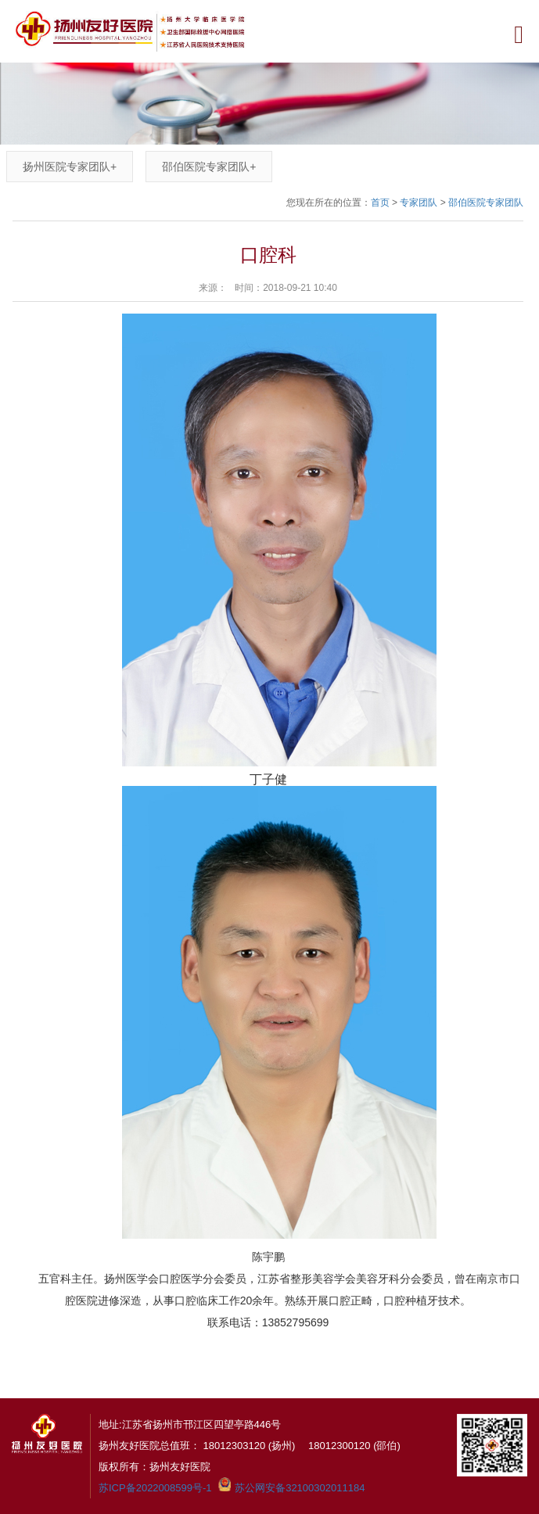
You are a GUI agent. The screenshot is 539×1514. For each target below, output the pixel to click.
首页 (380, 202)
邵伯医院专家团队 (209, 166)
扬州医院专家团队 (70, 166)
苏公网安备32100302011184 (300, 1488)
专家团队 (418, 202)
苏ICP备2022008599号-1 (155, 1488)
